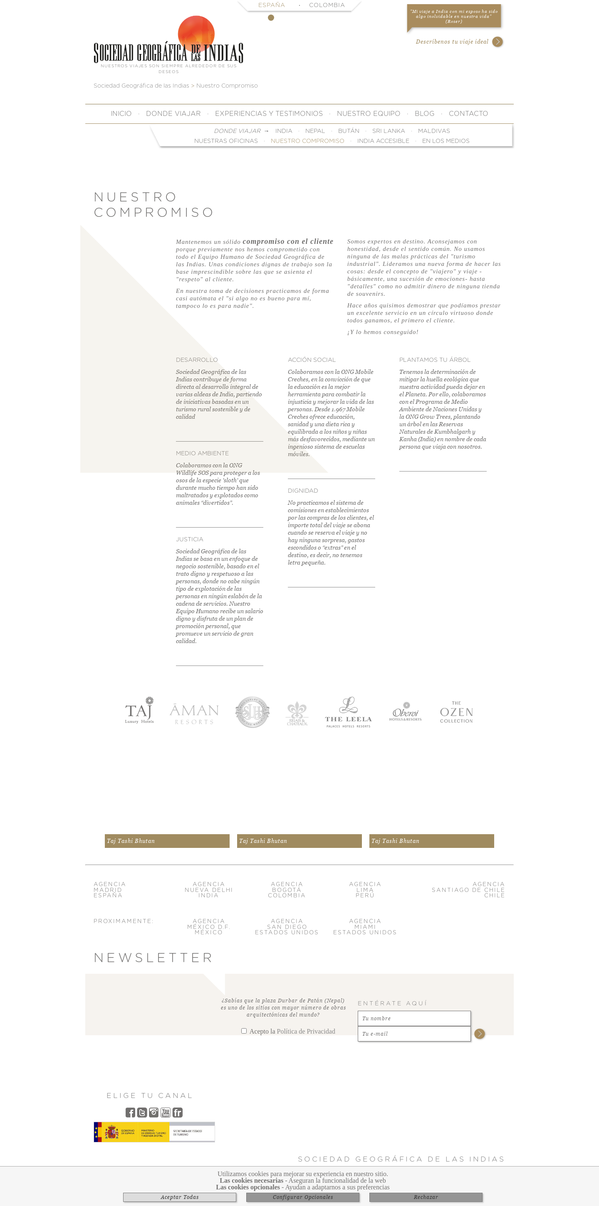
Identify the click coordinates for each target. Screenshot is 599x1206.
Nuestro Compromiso (307, 141)
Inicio (121, 114)
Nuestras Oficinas (226, 141)
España (271, 5)
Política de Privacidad (306, 1031)
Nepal (315, 131)
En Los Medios (446, 141)
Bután (348, 131)
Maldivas (434, 131)
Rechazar (426, 1197)
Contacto (468, 114)
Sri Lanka (388, 131)
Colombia (327, 5)
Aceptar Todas (180, 1197)
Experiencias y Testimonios (269, 114)
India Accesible (383, 141)
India (283, 131)
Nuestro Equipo (369, 114)
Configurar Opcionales (303, 1197)
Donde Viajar (173, 114)
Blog (425, 114)
